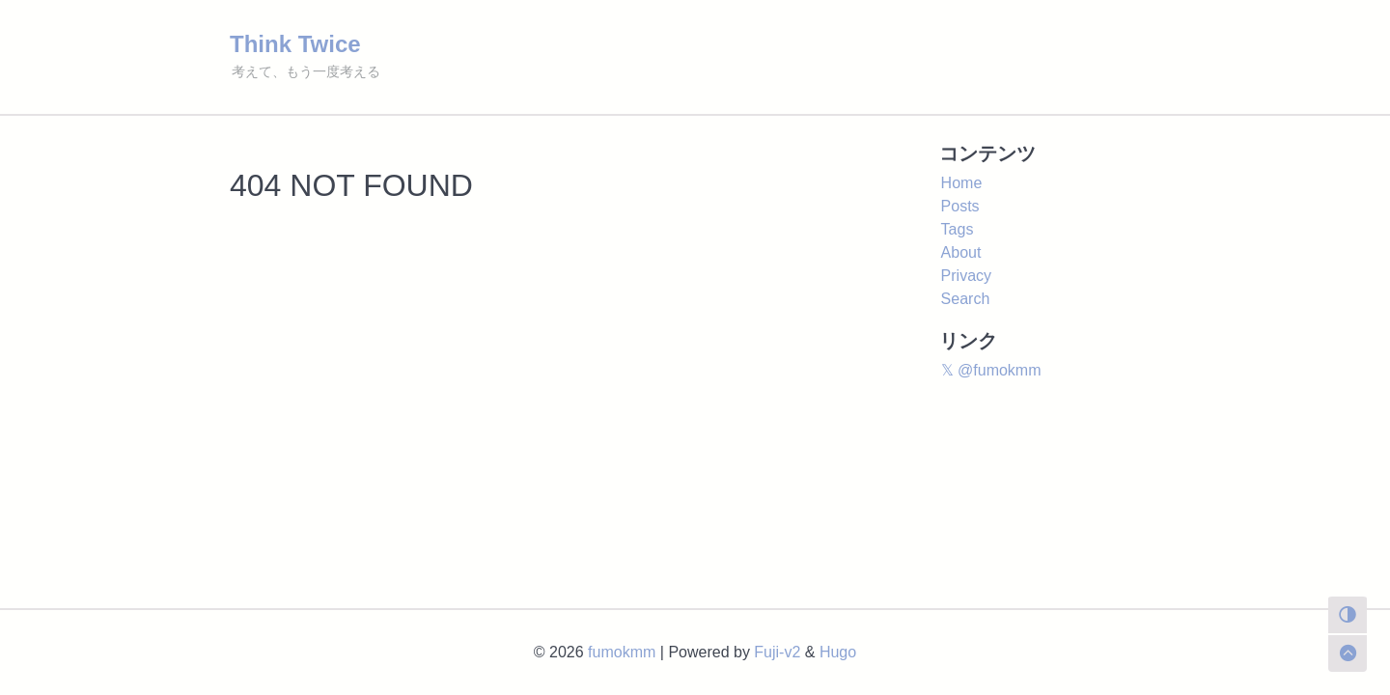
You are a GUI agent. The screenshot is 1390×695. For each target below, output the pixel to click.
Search (965, 299)
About (961, 252)
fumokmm (621, 652)
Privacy (966, 275)
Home (962, 183)
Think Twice (295, 44)
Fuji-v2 (777, 652)
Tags (957, 229)
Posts (960, 206)
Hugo (838, 652)
